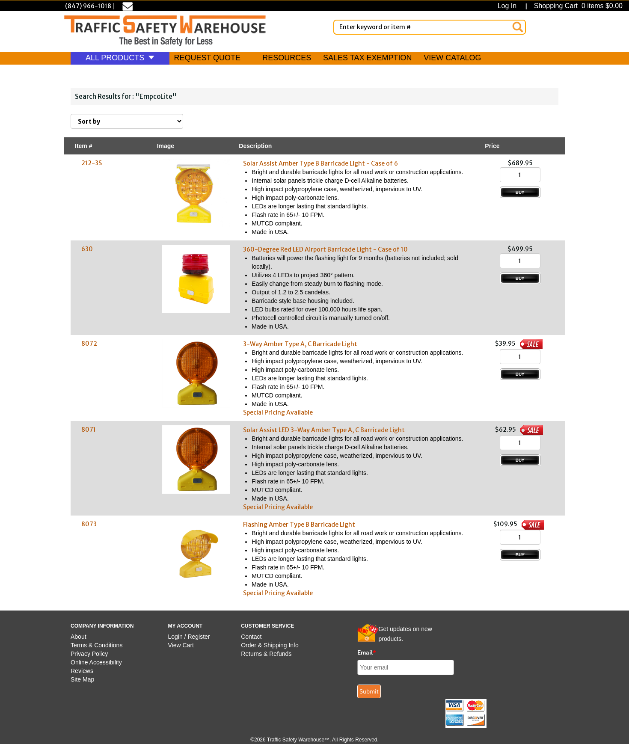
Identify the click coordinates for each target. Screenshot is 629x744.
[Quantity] (520, 174)
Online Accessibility (96, 662)
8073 (89, 524)
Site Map (82, 679)
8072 (89, 343)
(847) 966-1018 (88, 6)
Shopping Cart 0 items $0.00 (577, 5)
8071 (88, 429)
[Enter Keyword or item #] (429, 27)
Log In (509, 5)
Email (366, 652)
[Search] (518, 27)
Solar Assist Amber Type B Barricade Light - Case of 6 (320, 163)
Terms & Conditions (96, 645)
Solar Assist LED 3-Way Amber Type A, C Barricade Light (324, 430)
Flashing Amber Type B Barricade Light (299, 524)
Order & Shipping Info (270, 645)
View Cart (181, 645)
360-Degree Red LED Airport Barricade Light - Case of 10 (325, 249)
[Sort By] (127, 121)
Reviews (82, 670)
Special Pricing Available (278, 412)
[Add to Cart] (520, 192)
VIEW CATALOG (452, 57)
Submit (369, 691)
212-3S (91, 163)
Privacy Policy (89, 653)
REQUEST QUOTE (207, 57)
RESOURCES (286, 57)
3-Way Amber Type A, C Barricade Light (300, 344)
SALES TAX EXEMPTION (367, 57)
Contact (251, 636)
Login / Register (189, 636)
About (78, 636)
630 (87, 249)
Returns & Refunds (266, 653)
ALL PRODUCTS (120, 57)
